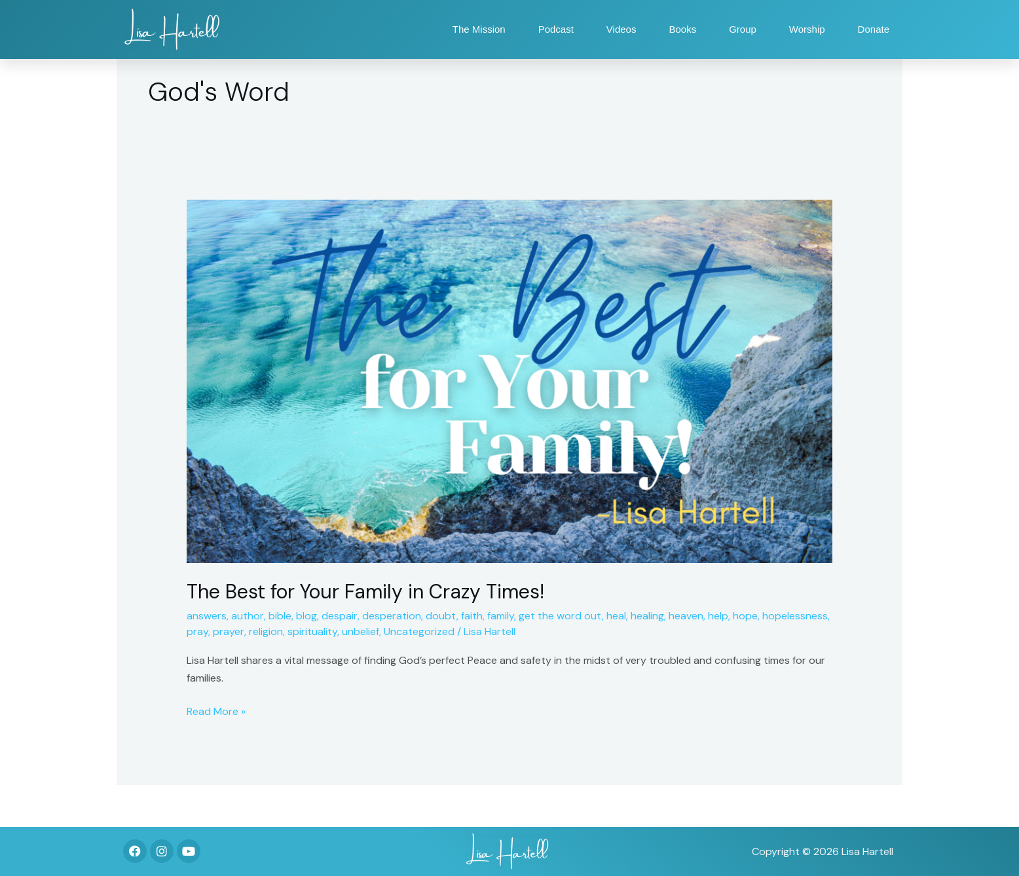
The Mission (479, 29)
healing (647, 616)
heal (616, 616)
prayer (228, 631)
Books (682, 29)
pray (197, 631)
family (500, 616)
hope (745, 616)
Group (742, 29)
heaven (686, 616)
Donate (873, 29)
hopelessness (795, 616)
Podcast (556, 29)
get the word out (560, 616)
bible (280, 616)
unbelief (360, 631)
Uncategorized (419, 631)
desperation (391, 616)
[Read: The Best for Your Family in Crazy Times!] (510, 381)
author (247, 616)
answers (207, 616)
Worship (807, 29)
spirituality (312, 631)
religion (266, 631)
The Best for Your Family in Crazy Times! (365, 591)
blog (306, 616)
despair (340, 616)
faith (472, 616)
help (718, 616)
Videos (621, 29)
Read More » (216, 710)
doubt (441, 616)
